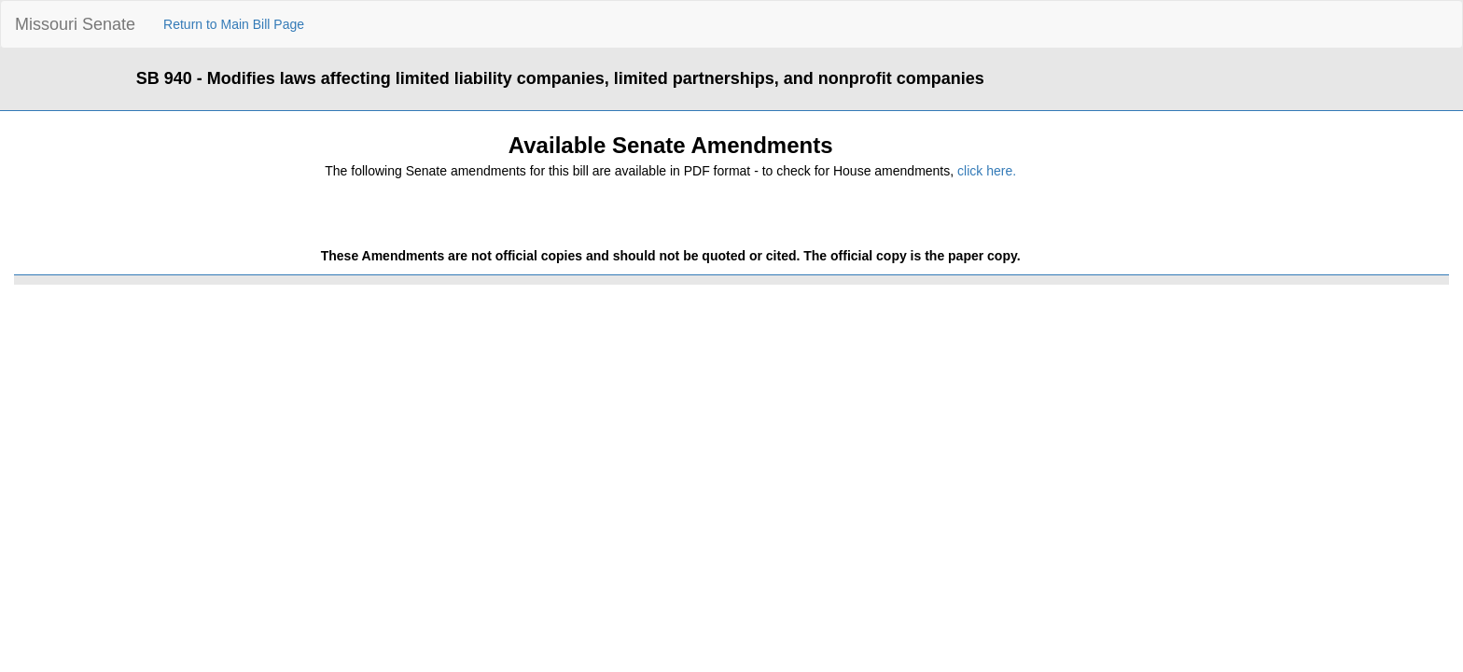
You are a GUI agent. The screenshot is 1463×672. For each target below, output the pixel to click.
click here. (986, 170)
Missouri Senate (75, 24)
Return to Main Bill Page (233, 24)
